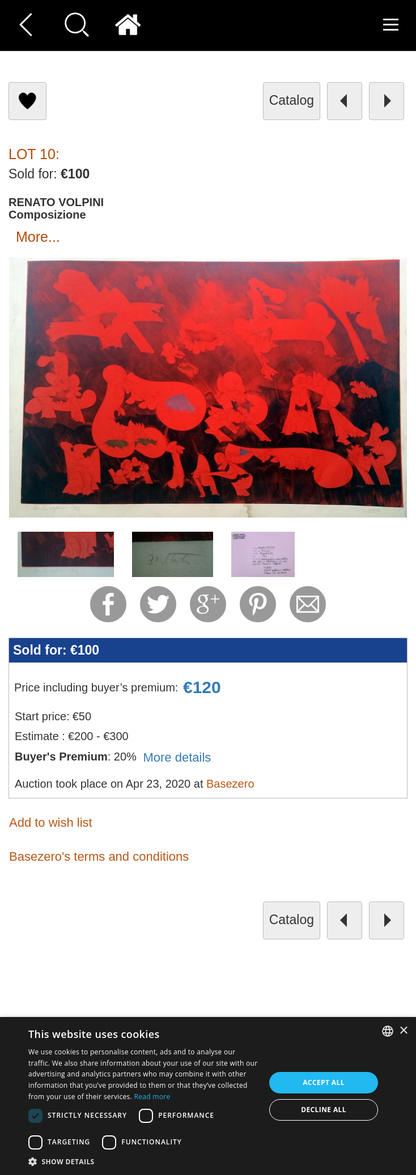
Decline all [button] (323, 1109)
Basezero (230, 783)
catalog (291, 100)
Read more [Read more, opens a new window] (152, 1096)
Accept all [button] (324, 1082)
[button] (143, 1161)
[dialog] (208, 1096)
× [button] (403, 1031)
